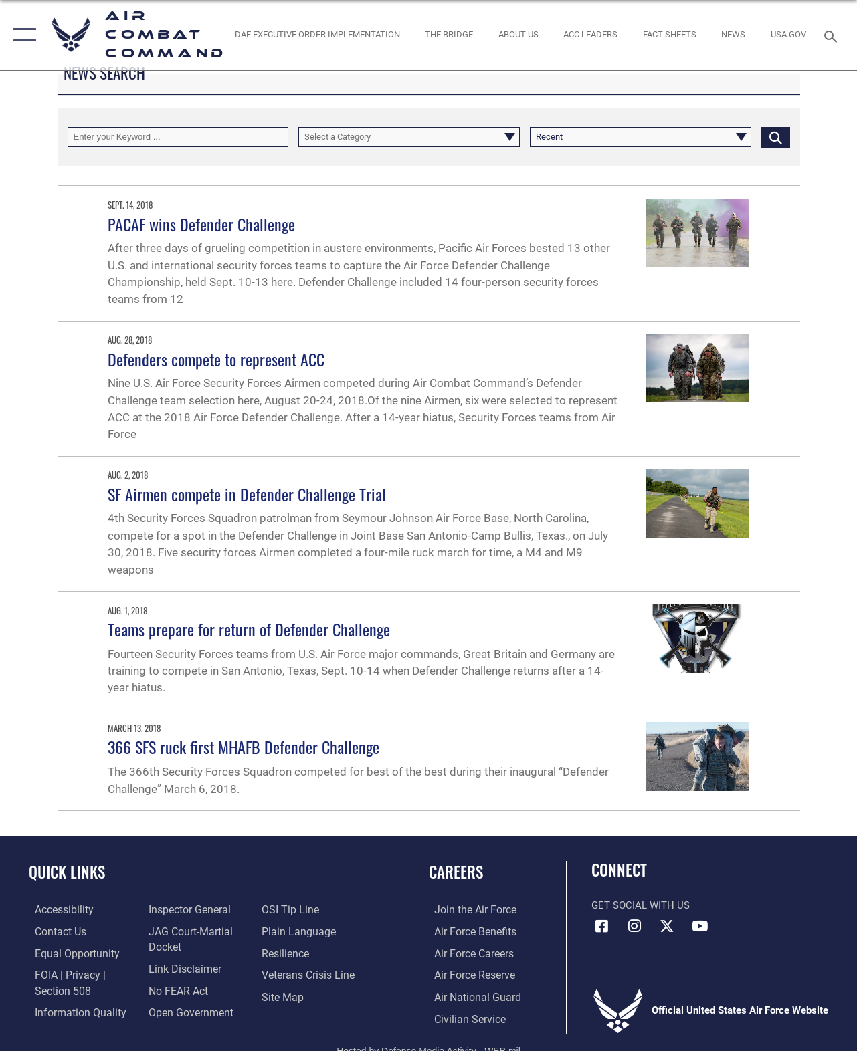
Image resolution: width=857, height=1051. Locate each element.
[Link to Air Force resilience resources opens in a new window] (287, 953)
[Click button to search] (775, 137)
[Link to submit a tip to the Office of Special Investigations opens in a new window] (290, 910)
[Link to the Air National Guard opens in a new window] (470, 995)
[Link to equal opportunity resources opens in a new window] (68, 953)
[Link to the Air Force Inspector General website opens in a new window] (186, 910)
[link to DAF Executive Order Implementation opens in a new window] (317, 35)
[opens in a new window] (788, 35)
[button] (21, 35)
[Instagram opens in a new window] (634, 926)
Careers (456, 872)
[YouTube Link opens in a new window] (700, 926)
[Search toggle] (833, 35)
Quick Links (67, 872)
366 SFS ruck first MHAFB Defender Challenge (243, 747)
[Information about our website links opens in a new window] (181, 967)
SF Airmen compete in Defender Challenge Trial (247, 494)
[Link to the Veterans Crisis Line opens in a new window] (309, 974)
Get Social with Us (640, 905)
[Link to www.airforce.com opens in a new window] (468, 910)
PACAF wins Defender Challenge (201, 224)
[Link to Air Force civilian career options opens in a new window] (463, 1017)
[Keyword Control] (178, 137)
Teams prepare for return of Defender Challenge (249, 629)
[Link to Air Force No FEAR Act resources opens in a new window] (176, 989)
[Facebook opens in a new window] (601, 926)
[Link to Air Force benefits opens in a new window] (468, 931)
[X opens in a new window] (667, 926)
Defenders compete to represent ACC (216, 359)
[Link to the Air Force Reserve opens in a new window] (468, 974)
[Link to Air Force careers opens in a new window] (468, 953)
